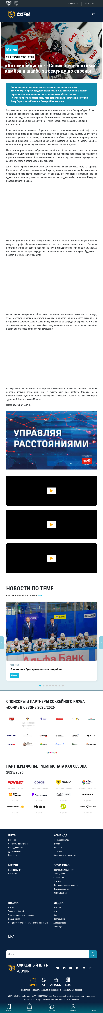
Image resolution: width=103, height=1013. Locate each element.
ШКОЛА (13, 903)
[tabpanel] (51, 641)
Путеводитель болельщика (65, 885)
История (12, 840)
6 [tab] (56, 685)
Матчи (14, 675)
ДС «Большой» (14, 851)
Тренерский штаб (61, 840)
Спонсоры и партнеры (18, 844)
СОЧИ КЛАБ (61, 865)
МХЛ (11, 936)
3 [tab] (47, 685)
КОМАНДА (60, 835)
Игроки (56, 844)
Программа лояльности (64, 870)
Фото (55, 911)
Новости (57, 907)
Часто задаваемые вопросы (21, 915)
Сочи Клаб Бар (60, 893)
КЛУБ (12, 835)
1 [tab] (40, 685)
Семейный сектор (61, 889)
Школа (11, 907)
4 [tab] (50, 685)
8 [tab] (63, 685)
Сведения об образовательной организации (28, 923)
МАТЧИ (13, 865)
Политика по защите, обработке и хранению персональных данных (51, 990)
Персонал (57, 847)
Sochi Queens (59, 873)
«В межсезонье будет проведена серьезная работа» (36, 669)
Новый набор (14, 919)
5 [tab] (53, 685)
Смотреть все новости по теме (24, 595)
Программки (59, 919)
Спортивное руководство (64, 855)
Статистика (13, 873)
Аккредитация (59, 923)
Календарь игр (15, 870)
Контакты (12, 855)
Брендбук (57, 926)
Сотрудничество (15, 847)
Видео (56, 915)
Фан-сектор (58, 877)
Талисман (57, 851)
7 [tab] (59, 685)
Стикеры (57, 881)
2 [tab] (43, 685)
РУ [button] (93, 14)
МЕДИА (58, 903)
